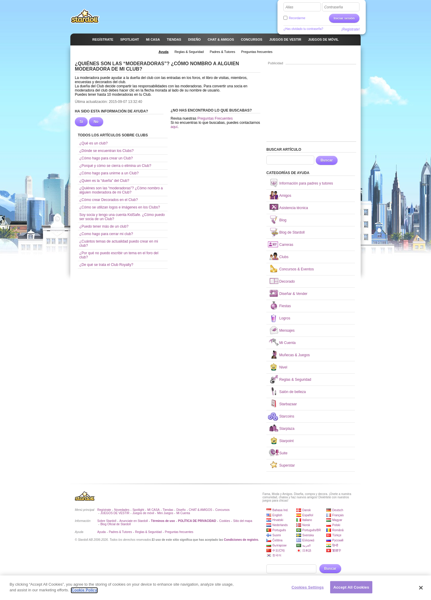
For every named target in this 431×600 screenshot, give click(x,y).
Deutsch (337, 510)
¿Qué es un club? (93, 143)
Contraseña (333, 7)
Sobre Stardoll (106, 521)
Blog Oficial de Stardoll (115, 524)
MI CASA (153, 509)
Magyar (337, 520)
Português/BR (311, 530)
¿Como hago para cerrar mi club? (106, 234)
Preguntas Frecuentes (215, 118)
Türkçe (337, 535)
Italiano (307, 520)
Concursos (222, 509)
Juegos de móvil (143, 513)
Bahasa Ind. (280, 510)
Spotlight (138, 509)
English (277, 515)
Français (338, 515)
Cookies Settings (308, 589)
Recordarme (297, 18)
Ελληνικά (308, 540)
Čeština (277, 540)
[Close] (421, 590)
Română (338, 530)
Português (279, 530)
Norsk (306, 525)
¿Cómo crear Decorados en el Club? (108, 200)
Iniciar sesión (344, 18)
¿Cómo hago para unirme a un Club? (109, 173)
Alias (289, 7)
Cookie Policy (84, 592)
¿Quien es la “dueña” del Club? (104, 181)
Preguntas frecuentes (179, 532)
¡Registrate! (350, 29)
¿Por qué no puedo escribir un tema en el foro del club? (118, 255)
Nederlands (280, 525)
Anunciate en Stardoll (133, 521)
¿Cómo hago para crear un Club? (106, 158)
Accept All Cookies (351, 589)
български (279, 545)
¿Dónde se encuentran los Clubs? (106, 151)
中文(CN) (278, 550)
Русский (337, 540)
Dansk (306, 510)
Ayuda (101, 532)
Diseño (181, 509)
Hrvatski (277, 520)
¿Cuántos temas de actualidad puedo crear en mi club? (118, 243)
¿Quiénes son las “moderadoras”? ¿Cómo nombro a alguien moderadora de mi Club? (121, 190)
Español (307, 515)
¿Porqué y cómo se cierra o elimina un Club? (115, 166)
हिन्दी (335, 545)
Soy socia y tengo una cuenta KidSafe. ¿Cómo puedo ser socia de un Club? (122, 217)
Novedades (122, 509)
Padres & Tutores (120, 532)
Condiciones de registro (241, 539)
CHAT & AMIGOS (200, 509)
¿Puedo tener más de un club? (103, 226)
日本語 (306, 550)
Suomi (276, 535)
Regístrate (104, 509)
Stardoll (85, 16)
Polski (336, 525)
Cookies (224, 521)
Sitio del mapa (242, 521)
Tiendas (168, 509)
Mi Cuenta (183, 513)
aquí (174, 127)
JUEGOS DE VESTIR (114, 513)
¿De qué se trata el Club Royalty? (106, 265)
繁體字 (336, 550)
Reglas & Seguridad (148, 532)
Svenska (308, 535)
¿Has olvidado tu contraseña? (303, 29)
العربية (306, 545)
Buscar (327, 160)
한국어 (276, 555)
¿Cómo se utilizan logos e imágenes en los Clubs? (119, 207)
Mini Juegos (165, 513)
